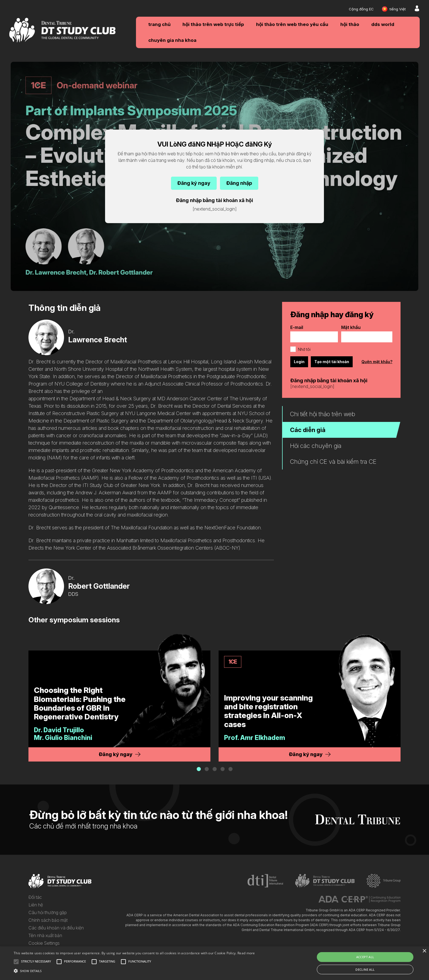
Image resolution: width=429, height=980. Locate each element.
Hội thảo (349, 24)
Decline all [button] (365, 969)
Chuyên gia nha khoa (172, 40)
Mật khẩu (351, 327)
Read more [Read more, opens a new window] (246, 953)
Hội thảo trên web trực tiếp (213, 24)
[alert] (214, 963)
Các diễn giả (308, 429)
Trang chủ (159, 24)
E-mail (296, 327)
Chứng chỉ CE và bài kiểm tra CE (333, 461)
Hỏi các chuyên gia (315, 445)
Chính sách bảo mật (48, 920)
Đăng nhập (239, 183)
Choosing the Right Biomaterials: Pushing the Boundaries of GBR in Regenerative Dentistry (80, 703)
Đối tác (35, 897)
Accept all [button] (365, 957)
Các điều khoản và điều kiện (56, 928)
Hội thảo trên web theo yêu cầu (292, 24)
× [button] (424, 951)
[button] (199, 769)
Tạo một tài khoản (331, 361)
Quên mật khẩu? (376, 362)
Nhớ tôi (304, 349)
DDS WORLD (382, 24)
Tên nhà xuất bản (45, 935)
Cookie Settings (44, 943)
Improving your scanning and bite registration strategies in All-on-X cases (268, 711)
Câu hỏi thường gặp (47, 912)
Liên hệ (35, 905)
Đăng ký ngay (193, 183)
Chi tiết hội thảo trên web (322, 414)
